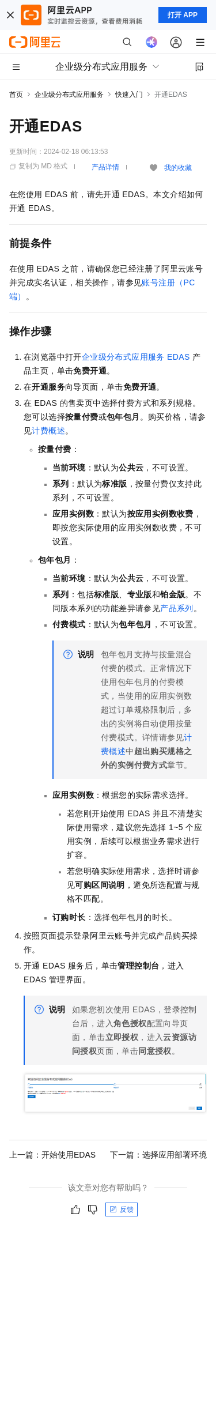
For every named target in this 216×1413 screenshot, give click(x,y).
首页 (16, 95)
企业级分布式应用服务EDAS (136, 356)
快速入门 (129, 95)
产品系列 (177, 608)
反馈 (121, 1209)
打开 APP (183, 15)
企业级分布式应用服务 (69, 95)
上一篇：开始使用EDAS (52, 1154)
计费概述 (48, 430)
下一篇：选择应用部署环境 (158, 1154)
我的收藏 (178, 168)
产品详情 (105, 167)
